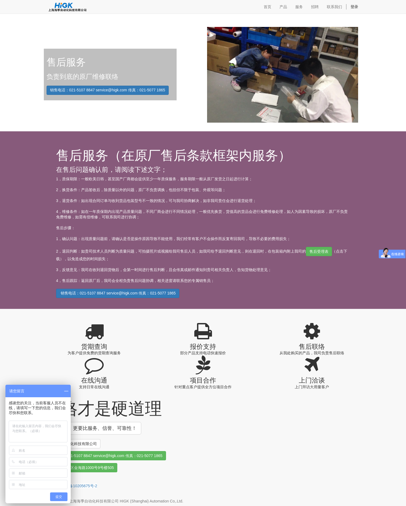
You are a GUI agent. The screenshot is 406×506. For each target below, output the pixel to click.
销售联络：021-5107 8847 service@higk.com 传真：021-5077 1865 (104, 456)
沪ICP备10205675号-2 (78, 486)
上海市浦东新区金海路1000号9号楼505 (80, 467)
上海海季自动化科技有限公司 (72, 444)
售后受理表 (318, 251)
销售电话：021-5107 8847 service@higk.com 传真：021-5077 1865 (107, 90)
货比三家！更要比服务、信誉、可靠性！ (92, 428)
